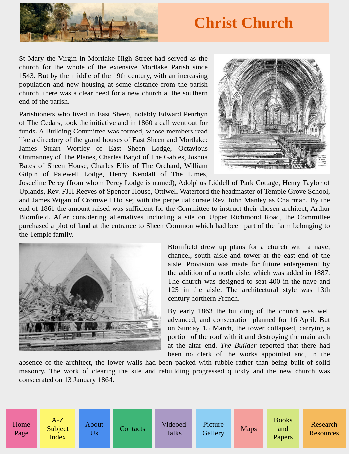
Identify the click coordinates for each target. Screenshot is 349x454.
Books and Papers (283, 428)
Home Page (21, 428)
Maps (249, 428)
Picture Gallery (213, 428)
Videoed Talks (174, 428)
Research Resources (324, 428)
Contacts (132, 428)
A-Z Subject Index (58, 428)
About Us (94, 428)
